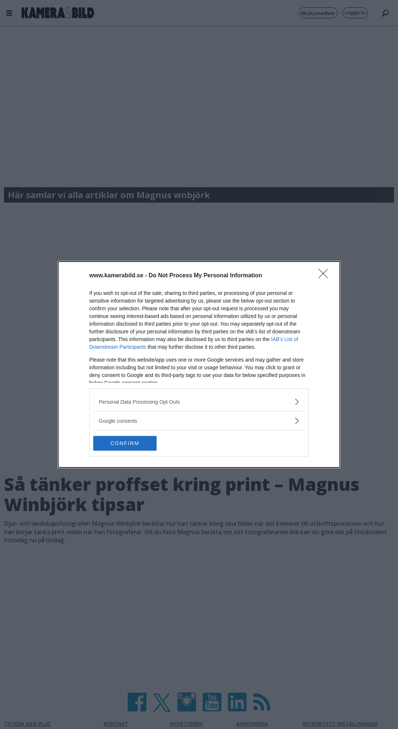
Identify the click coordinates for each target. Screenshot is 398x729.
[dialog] (199, 364)
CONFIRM (127, 443)
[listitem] (199, 402)
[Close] (326, 276)
